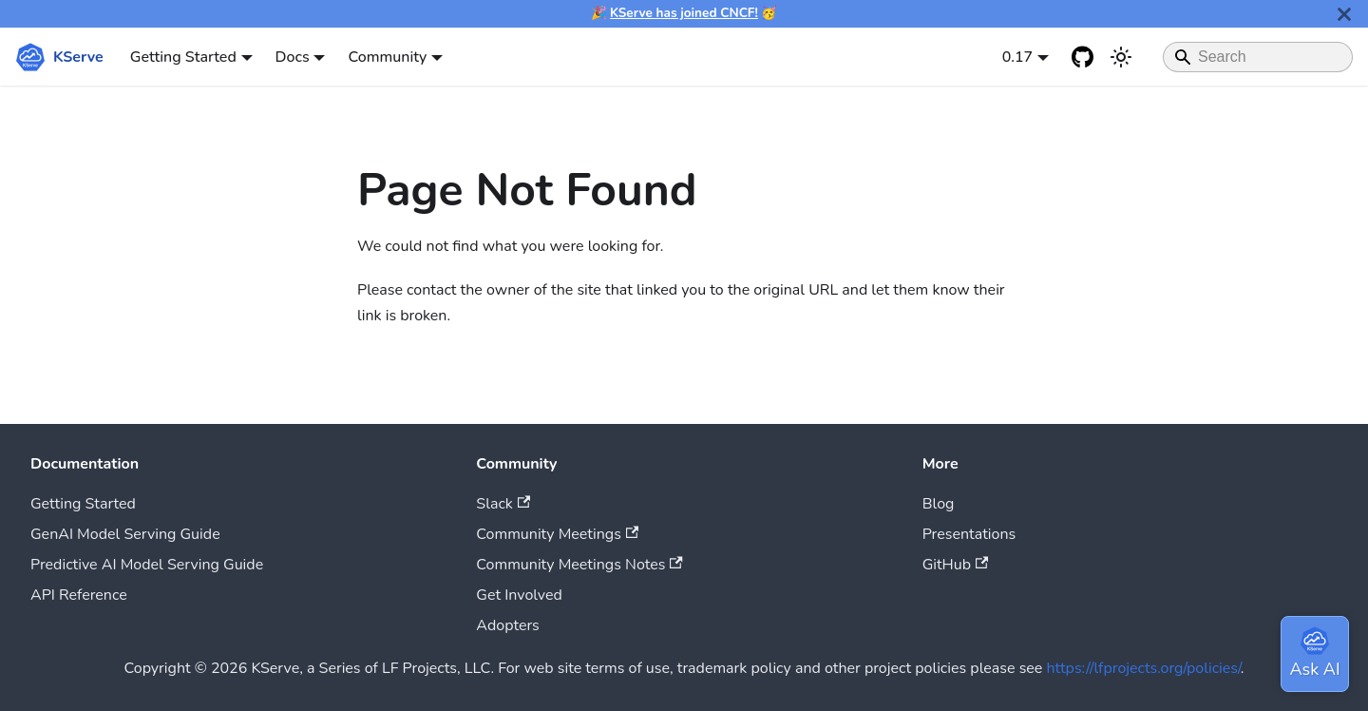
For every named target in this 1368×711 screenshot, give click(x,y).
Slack (503, 503)
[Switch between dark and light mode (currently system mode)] (1121, 57)
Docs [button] (293, 57)
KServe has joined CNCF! (684, 13)
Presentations (969, 534)
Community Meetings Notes (579, 564)
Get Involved (519, 595)
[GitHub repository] (1083, 57)
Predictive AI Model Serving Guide (146, 564)
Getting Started (83, 503)
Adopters (507, 625)
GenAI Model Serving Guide (125, 534)
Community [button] (387, 57)
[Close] (1344, 14)
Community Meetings (557, 534)
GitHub (955, 564)
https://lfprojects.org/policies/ (1144, 668)
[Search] (1258, 57)
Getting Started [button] (183, 57)
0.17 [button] (1018, 57)
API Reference (78, 595)
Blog (938, 503)
